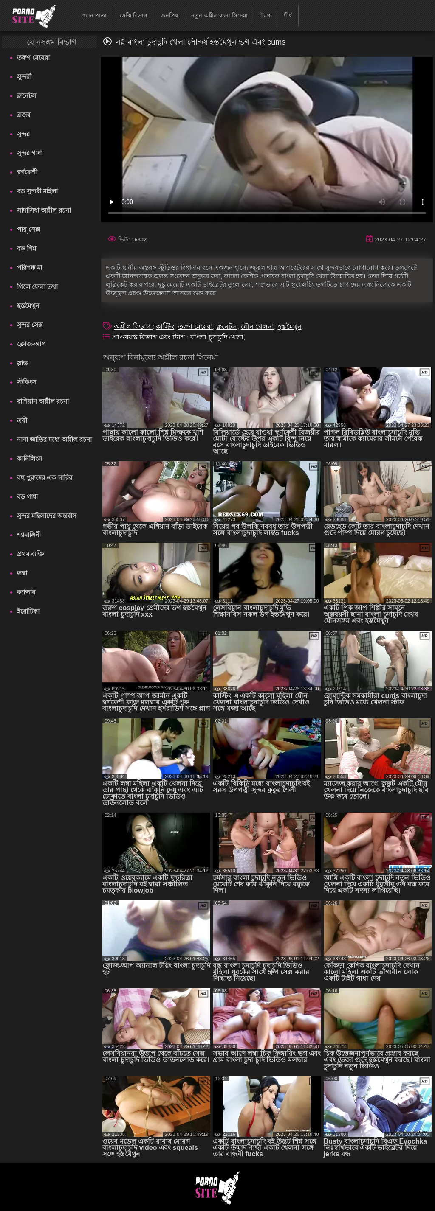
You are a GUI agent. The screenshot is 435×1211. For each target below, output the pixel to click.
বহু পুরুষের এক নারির (44, 477)
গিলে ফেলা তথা (37, 286)
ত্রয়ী (22, 420)
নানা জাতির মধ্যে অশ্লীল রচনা (54, 439)
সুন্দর (23, 133)
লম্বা (22, 573)
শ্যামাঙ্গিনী (29, 534)
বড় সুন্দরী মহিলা (37, 191)
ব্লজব (23, 114)
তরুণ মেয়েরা (33, 57)
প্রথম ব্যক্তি (30, 554)
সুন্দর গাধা (29, 153)
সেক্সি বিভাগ (134, 15)
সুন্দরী (24, 76)
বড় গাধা (27, 496)
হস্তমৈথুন (28, 305)
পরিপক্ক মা (29, 267)
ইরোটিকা (28, 611)
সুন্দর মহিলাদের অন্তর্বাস (46, 515)
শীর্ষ (288, 15)
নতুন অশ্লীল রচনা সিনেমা (219, 15)
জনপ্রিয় (169, 15)
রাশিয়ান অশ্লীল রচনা (43, 401)
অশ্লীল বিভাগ (133, 326)
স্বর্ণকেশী (27, 172)
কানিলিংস (29, 458)
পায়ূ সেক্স (28, 229)
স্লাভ (22, 363)
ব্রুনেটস (26, 95)
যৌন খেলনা (257, 326)
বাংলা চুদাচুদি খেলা (216, 337)
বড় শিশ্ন (26, 248)
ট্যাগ (265, 15)
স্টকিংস (26, 382)
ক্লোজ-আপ (31, 344)
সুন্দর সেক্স (30, 324)
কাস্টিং (165, 326)
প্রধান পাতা (94, 15)
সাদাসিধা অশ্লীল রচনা (44, 210)
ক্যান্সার (26, 592)
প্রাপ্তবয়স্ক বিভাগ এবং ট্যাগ (149, 337)
